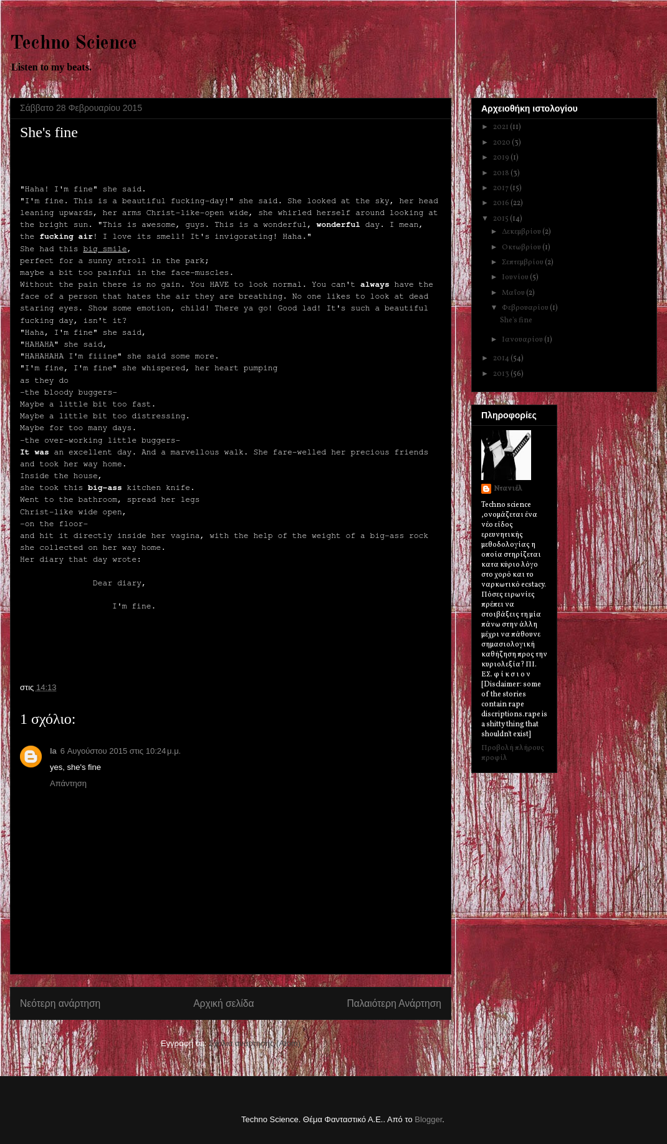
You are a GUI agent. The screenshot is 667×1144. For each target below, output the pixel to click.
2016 (502, 203)
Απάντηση (68, 783)
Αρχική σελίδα (223, 1003)
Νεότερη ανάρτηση (60, 1003)
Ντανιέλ (508, 489)
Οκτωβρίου (522, 247)
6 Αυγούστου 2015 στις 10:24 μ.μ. (120, 751)
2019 (502, 158)
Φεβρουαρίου (526, 308)
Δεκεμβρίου (522, 232)
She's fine (516, 320)
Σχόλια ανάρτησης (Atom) (254, 1043)
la (53, 751)
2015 (501, 219)
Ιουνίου (516, 277)
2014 (502, 358)
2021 (501, 127)
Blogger (428, 1119)
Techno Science (73, 43)
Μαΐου (514, 293)
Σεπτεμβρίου (523, 262)
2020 (502, 143)
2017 (501, 188)
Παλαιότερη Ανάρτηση (394, 1003)
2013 (502, 374)
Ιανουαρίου (523, 340)
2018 (502, 173)
